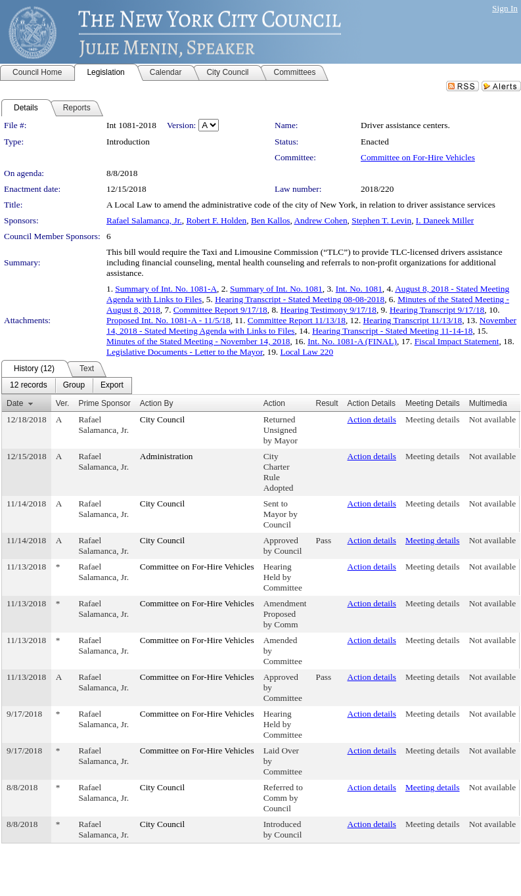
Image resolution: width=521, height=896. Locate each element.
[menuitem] (28, 385)
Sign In (505, 8)
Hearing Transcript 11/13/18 (413, 320)
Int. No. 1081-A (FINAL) (352, 341)
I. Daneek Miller (445, 220)
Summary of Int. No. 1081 (276, 289)
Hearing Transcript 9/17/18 (437, 310)
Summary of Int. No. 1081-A (166, 289)
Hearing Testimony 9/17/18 (328, 310)
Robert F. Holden (216, 220)
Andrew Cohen (320, 220)
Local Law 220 (306, 352)
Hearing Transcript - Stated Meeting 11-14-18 (392, 331)
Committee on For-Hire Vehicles (418, 157)
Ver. (63, 403)
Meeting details (432, 419)
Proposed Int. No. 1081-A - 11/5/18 (168, 320)
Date (15, 403)
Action (274, 403)
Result (327, 403)
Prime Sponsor (104, 403)
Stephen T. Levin (381, 220)
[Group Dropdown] (74, 385)
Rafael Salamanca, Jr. (144, 220)
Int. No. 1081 (359, 289)
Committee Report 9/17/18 (220, 310)
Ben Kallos (270, 220)
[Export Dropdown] (112, 385)
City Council (162, 419)
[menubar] (66, 385)
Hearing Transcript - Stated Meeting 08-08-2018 (299, 299)
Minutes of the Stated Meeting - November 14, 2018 (198, 341)
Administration (166, 456)
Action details (372, 419)
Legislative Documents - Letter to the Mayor (184, 352)
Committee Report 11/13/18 (297, 320)
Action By (156, 403)
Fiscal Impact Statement (457, 341)
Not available (492, 419)
